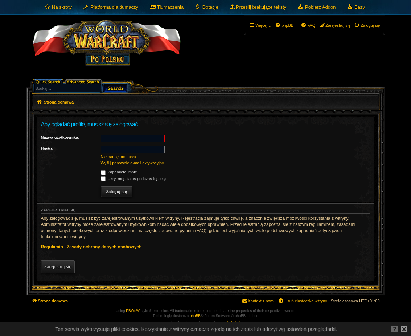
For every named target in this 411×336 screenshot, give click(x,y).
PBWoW (133, 311)
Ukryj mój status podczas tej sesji (134, 178)
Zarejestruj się (57, 266)
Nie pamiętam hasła (118, 157)
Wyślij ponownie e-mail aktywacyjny (132, 163)
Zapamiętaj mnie (119, 172)
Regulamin (52, 246)
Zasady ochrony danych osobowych (104, 246)
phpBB (195, 316)
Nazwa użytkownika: (60, 137)
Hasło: (47, 148)
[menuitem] (58, 7)
